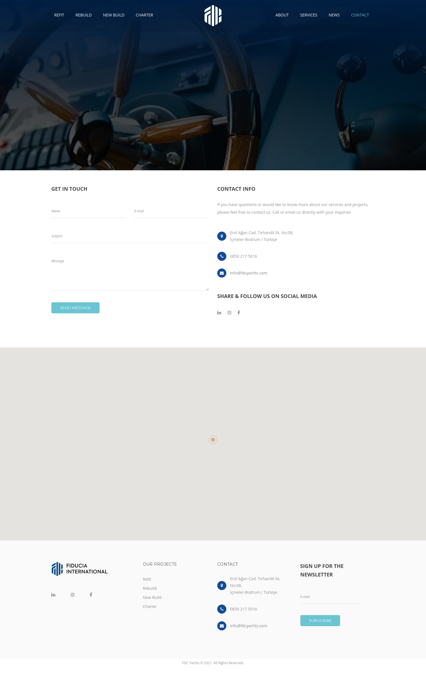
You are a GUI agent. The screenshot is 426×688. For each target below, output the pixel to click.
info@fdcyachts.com (248, 273)
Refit (147, 579)
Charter (150, 606)
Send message (75, 307)
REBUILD (83, 15)
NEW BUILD (114, 15)
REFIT (59, 15)
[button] (213, 439)
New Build (152, 597)
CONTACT (360, 15)
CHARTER (144, 15)
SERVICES (308, 15)
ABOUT (282, 15)
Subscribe (320, 620)
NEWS (334, 15)
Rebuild (150, 588)
